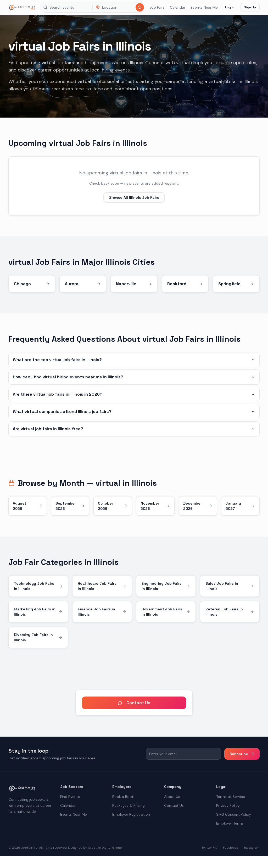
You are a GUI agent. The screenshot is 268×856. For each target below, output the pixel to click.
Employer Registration (131, 814)
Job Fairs (157, 7)
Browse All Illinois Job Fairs (134, 197)
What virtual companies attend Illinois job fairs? (134, 411)
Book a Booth (124, 796)
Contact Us (134, 702)
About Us (172, 796)
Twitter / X (209, 848)
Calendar (177, 7)
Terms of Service (230, 796)
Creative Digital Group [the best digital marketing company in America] (105, 848)
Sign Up (250, 7)
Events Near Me (204, 7)
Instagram (252, 848)
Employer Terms (230, 823)
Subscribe (242, 754)
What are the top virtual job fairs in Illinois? (134, 359)
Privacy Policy (228, 805)
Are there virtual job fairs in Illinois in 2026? (134, 394)
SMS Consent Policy (233, 814)
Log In (229, 7)
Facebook (230, 848)
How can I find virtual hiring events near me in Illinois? (134, 377)
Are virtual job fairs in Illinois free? (134, 429)
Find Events (70, 796)
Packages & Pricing (128, 805)
